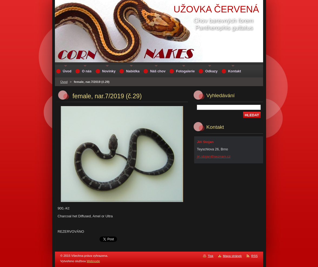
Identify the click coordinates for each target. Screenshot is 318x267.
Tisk (210, 256)
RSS (254, 256)
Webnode (93, 261)
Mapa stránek (232, 256)
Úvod (64, 81)
